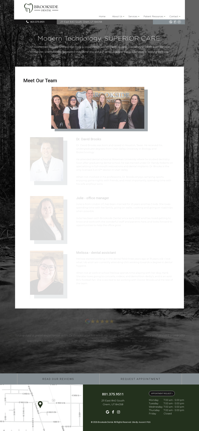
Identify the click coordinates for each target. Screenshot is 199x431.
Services (133, 17)
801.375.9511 (35, 22)
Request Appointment (141, 378)
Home (102, 16)
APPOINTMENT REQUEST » (162, 393)
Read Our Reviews (58, 378)
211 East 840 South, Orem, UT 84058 (81, 22)
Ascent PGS (145, 422)
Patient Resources (154, 17)
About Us (118, 17)
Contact (174, 17)
